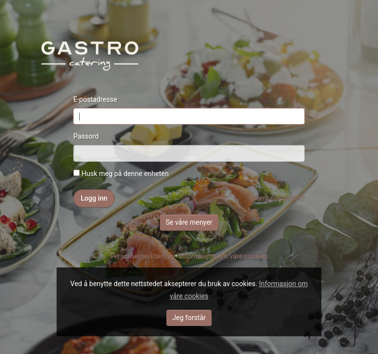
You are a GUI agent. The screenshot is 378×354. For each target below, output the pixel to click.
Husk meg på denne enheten (121, 173)
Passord (85, 136)
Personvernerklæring (141, 256)
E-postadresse (95, 99)
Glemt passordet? (277, 198)
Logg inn (94, 198)
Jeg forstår (189, 318)
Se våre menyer (188, 222)
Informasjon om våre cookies (223, 256)
